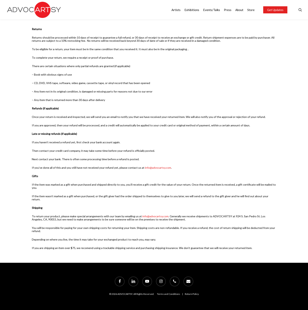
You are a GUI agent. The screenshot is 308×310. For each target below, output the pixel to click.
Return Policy (192, 293)
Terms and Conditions (168, 293)
